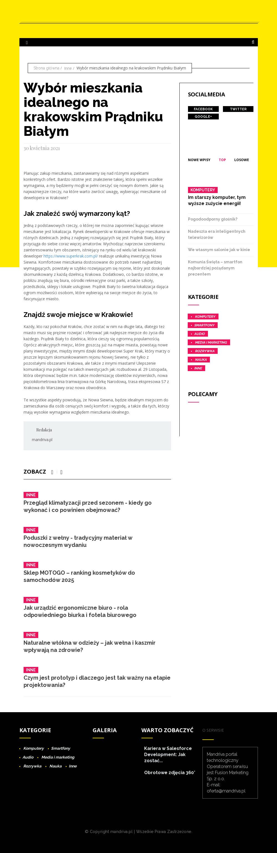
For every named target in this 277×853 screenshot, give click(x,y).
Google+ (203, 117)
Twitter (238, 109)
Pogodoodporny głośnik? (212, 219)
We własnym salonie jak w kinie (219, 249)
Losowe (241, 159)
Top (222, 159)
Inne (68, 68)
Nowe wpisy (199, 159)
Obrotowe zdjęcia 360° (169, 772)
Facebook (203, 109)
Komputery (202, 190)
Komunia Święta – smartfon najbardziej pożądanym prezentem (215, 268)
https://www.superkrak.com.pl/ (71, 256)
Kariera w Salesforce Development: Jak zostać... (168, 754)
